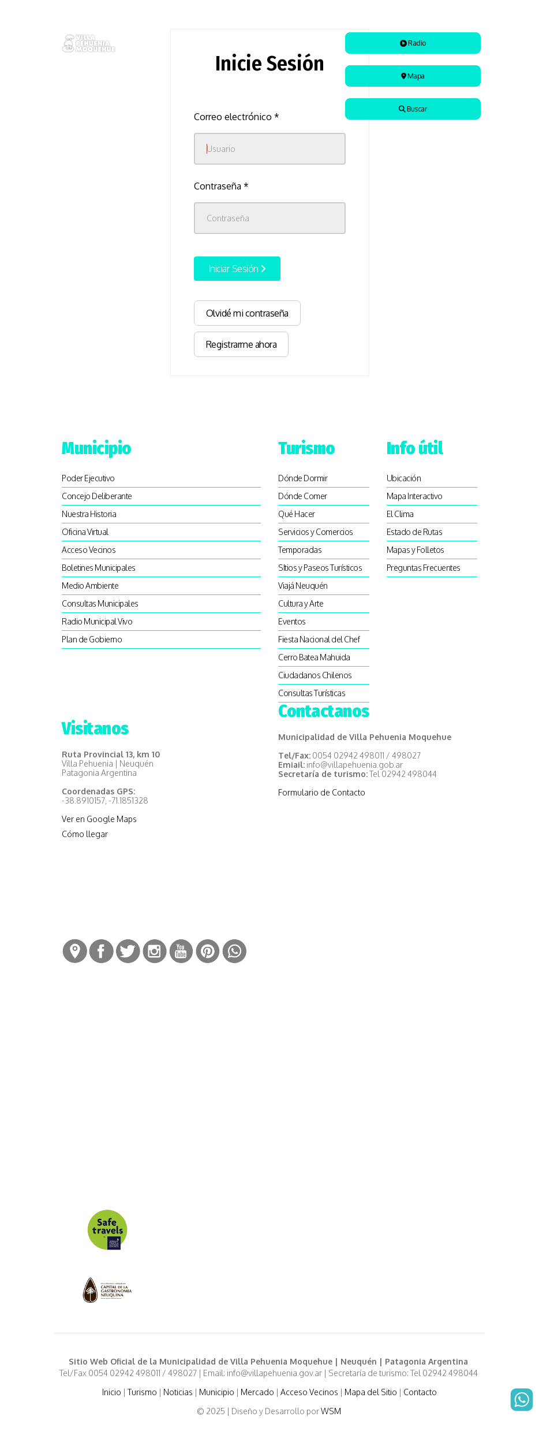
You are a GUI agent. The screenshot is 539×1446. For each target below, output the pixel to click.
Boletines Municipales (99, 568)
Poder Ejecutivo (88, 478)
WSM (332, 1411)
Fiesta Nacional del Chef (319, 639)
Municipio (216, 1392)
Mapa (413, 76)
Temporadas (299, 550)
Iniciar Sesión (237, 268)
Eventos (292, 621)
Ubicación (404, 478)
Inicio (111, 1392)
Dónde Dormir (302, 478)
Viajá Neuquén (303, 585)
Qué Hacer (296, 514)
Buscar (412, 109)
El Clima (400, 514)
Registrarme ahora (241, 344)
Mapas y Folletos (415, 550)
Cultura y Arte (300, 603)
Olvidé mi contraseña (247, 313)
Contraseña (221, 186)
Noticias (178, 1392)
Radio (413, 43)
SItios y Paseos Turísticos (320, 568)
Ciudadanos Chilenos (315, 675)
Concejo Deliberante (97, 496)
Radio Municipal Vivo (97, 621)
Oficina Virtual (85, 532)
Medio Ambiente (90, 585)
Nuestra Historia (89, 514)
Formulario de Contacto (321, 792)
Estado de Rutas (415, 532)
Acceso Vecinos (88, 550)
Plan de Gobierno (92, 639)
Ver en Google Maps (99, 819)
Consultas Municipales (100, 603)
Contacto (420, 1392)
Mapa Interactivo (415, 496)
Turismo (142, 1392)
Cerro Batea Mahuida (314, 657)
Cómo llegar (85, 834)
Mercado (257, 1392)
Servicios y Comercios (315, 532)
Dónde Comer (302, 496)
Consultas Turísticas (311, 693)
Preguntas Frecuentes (424, 568)
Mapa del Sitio (371, 1392)
